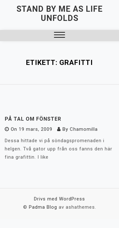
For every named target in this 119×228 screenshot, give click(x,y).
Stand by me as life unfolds (60, 13)
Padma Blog (43, 207)
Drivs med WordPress (59, 199)
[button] (59, 35)
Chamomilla (84, 129)
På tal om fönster (33, 119)
